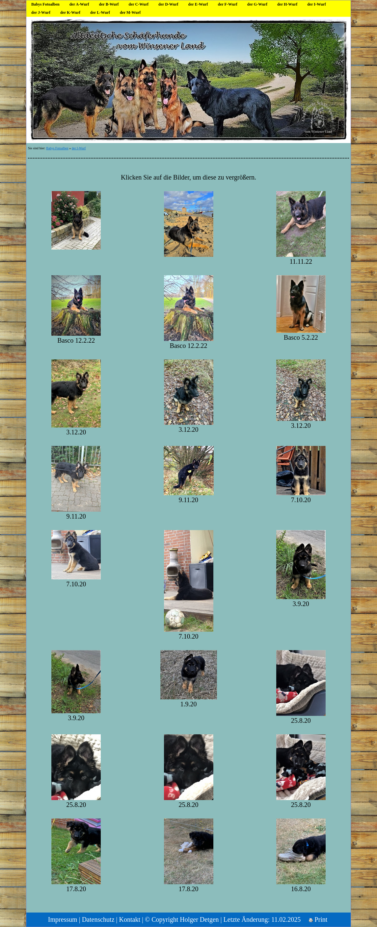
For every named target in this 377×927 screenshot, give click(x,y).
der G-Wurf (257, 4)
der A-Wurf (79, 4)
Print (318, 919)
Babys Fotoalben (45, 4)
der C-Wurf (138, 4)
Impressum (62, 919)
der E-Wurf (198, 4)
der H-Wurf (287, 4)
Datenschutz (98, 919)
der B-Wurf (109, 4)
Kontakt (129, 919)
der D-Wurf (168, 4)
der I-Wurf (316, 4)
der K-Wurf (70, 12)
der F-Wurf (227, 4)
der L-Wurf (100, 12)
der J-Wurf (40, 12)
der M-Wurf (130, 12)
